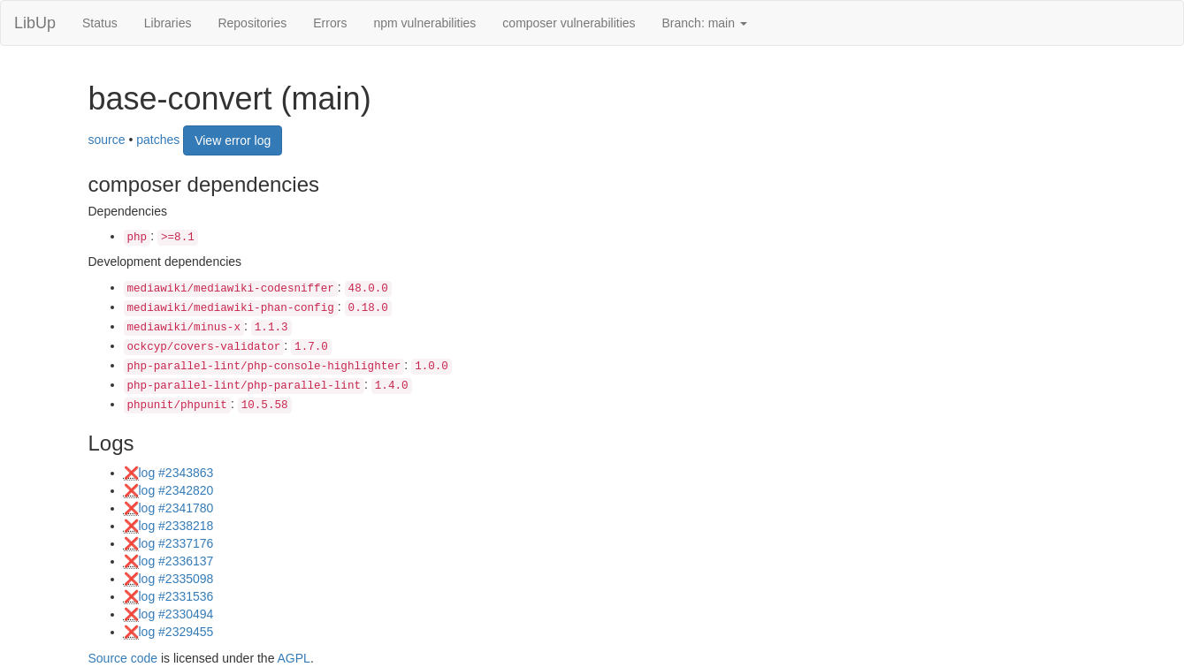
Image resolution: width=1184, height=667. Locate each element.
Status (100, 23)
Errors (330, 23)
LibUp (35, 23)
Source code (123, 658)
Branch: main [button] (704, 23)
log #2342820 (176, 490)
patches (158, 139)
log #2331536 (176, 596)
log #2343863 (176, 473)
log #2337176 (176, 543)
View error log (233, 140)
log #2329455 (176, 632)
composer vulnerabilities (568, 23)
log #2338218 (176, 526)
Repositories (252, 23)
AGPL (294, 658)
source (107, 139)
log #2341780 (176, 508)
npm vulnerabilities (424, 23)
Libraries (168, 23)
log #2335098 (176, 579)
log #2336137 (176, 561)
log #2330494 (176, 614)
